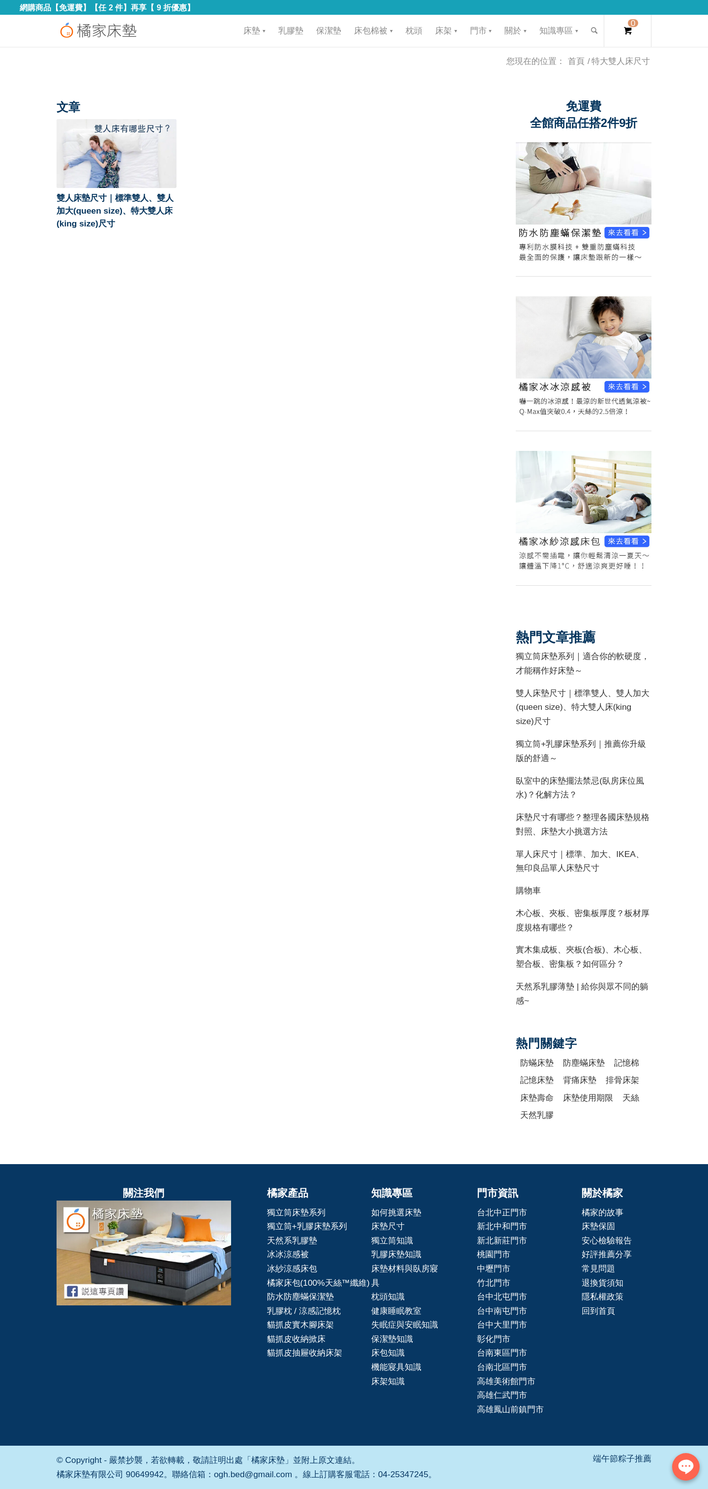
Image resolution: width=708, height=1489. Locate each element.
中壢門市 (493, 1268)
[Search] (594, 31)
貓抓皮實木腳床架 (300, 1324)
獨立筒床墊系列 (296, 1212)
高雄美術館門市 (506, 1381)
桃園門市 (493, 1254)
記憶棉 (626, 1062)
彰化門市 (493, 1338)
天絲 (630, 1097)
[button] (117, 153)
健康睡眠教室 (396, 1310)
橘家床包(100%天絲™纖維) (318, 1282)
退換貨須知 (602, 1282)
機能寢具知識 (396, 1366)
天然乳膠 (537, 1114)
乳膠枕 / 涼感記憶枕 (304, 1310)
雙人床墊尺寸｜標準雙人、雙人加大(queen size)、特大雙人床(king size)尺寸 (115, 210)
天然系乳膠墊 (292, 1240)
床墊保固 (598, 1226)
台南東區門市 (502, 1352)
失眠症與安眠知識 (404, 1324)
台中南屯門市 (502, 1310)
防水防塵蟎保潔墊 (300, 1296)
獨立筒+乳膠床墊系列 (307, 1226)
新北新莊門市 (502, 1240)
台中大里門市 (502, 1324)
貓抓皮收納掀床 (296, 1338)
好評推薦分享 (607, 1254)
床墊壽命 (537, 1097)
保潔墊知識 (392, 1338)
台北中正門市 (502, 1212)
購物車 (528, 890)
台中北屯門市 (502, 1296)
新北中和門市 (502, 1226)
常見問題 (598, 1268)
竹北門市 (493, 1282)
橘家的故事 (602, 1212)
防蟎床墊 (537, 1062)
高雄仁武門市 (502, 1395)
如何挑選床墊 (396, 1212)
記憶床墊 (537, 1080)
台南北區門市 (502, 1366)
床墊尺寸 (388, 1226)
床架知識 (388, 1381)
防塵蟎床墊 (584, 1062)
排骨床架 (622, 1080)
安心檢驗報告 (607, 1240)
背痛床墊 (579, 1080)
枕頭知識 (388, 1296)
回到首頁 (598, 1310)
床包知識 (388, 1352)
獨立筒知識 (392, 1240)
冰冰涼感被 (288, 1254)
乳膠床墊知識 (396, 1254)
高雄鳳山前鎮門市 (510, 1409)
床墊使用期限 (588, 1097)
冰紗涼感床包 (292, 1268)
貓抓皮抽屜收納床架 (304, 1352)
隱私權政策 (602, 1296)
